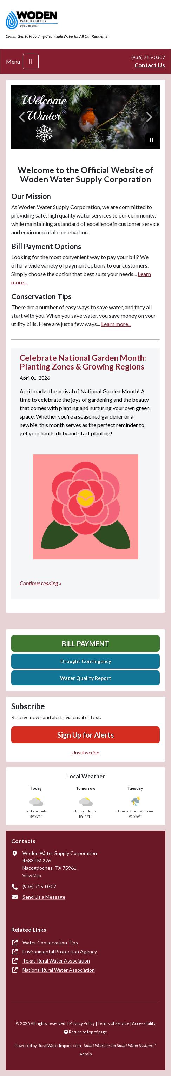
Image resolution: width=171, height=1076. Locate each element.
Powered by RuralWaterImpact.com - (85, 1045)
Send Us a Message (43, 897)
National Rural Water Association (58, 970)
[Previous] (22, 117)
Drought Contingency (85, 661)
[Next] (149, 117)
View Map (31, 875)
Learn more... (116, 323)
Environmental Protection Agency (59, 951)
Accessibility (144, 1023)
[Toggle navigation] (31, 61)
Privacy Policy (82, 1023)
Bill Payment (85, 643)
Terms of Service (113, 1023)
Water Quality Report (85, 678)
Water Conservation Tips (50, 942)
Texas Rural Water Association (56, 961)
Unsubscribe (85, 753)
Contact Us (149, 65)
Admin (85, 1053)
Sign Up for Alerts (85, 735)
